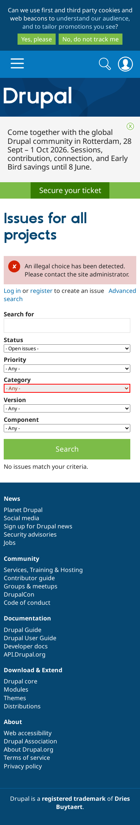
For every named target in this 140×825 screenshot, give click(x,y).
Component (21, 419)
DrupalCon (19, 594)
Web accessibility (28, 733)
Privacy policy (23, 766)
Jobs (10, 542)
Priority (15, 359)
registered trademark (74, 798)
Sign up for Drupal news (38, 526)
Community (21, 558)
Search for (19, 314)
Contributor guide (29, 578)
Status (13, 340)
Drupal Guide (22, 630)
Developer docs (26, 646)
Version (15, 400)
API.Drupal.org (25, 654)
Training (41, 570)
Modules (16, 689)
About (13, 722)
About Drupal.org (28, 749)
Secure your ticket (70, 190)
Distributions (22, 706)
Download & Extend (33, 670)
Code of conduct (27, 602)
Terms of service (27, 757)
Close (130, 126)
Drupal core (20, 681)
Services (15, 570)
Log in (12, 291)
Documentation (27, 618)
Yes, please (36, 39)
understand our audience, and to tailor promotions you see (76, 22)
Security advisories (30, 534)
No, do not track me (90, 39)
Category (17, 380)
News (12, 498)
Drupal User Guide (30, 638)
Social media (21, 518)
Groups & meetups (30, 586)
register (41, 291)
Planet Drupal (23, 510)
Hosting (71, 570)
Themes (15, 698)
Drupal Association (30, 741)
